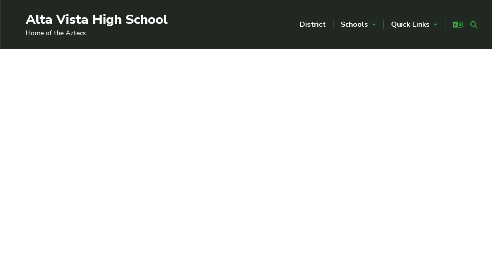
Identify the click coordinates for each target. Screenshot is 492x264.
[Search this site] (473, 24)
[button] (358, 24)
